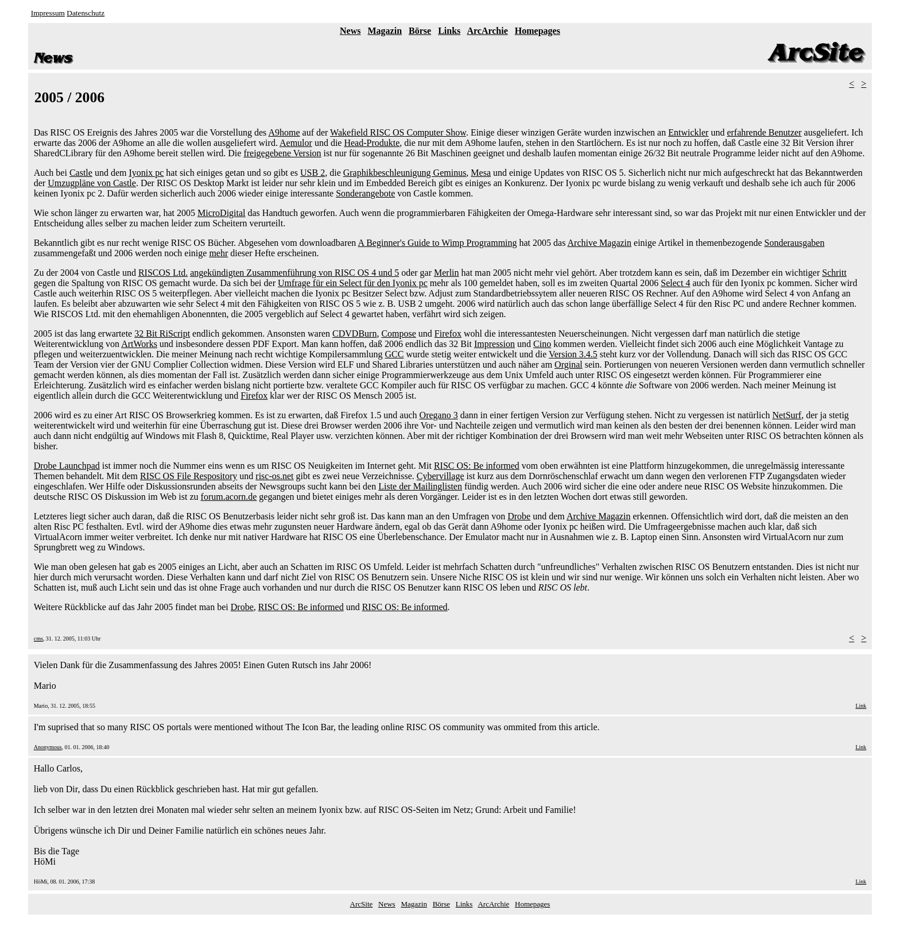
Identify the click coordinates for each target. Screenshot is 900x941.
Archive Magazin (600, 243)
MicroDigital (221, 213)
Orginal (568, 364)
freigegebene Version (282, 153)
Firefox (448, 333)
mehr (218, 253)
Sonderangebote (365, 193)
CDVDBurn (354, 333)
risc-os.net (274, 476)
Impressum (48, 13)
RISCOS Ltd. (163, 272)
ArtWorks (139, 344)
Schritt (834, 272)
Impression (494, 344)
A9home (284, 132)
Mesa (481, 173)
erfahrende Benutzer (764, 132)
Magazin (385, 31)
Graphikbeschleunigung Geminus (405, 173)
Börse (420, 31)
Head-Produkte (371, 143)
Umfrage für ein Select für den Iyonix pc (353, 283)
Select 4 (675, 283)
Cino (542, 344)
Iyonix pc (146, 173)
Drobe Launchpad (67, 465)
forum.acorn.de (229, 497)
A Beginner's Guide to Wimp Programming (437, 243)
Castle (80, 173)
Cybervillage (440, 476)
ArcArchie (487, 31)
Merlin (446, 272)
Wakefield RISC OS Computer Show (398, 132)
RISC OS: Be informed (476, 465)
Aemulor (296, 143)
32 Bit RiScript (162, 333)
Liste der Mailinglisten (420, 486)
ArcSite (361, 904)
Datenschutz (85, 13)
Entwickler (688, 132)
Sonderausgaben (795, 243)
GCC (394, 354)
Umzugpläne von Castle (92, 183)
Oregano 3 (439, 415)
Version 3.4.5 (573, 354)
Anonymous (48, 747)
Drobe (518, 516)
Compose (398, 333)
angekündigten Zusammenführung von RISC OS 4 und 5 (294, 272)
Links (449, 31)
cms (38, 638)
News (350, 31)
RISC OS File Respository (188, 476)
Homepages (537, 31)
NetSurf (787, 415)
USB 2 (312, 173)
